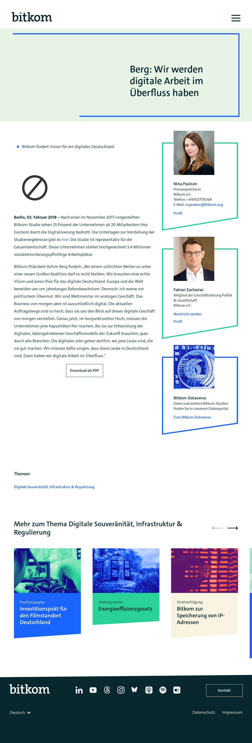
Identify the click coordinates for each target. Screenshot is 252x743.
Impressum (232, 712)
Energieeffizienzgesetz (125, 608)
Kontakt (224, 690)
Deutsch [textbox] (17, 712)
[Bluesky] (134, 693)
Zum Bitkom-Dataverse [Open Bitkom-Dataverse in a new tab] (192, 417)
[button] (232, 528)
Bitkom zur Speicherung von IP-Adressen (201, 615)
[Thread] (107, 693)
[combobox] (21, 713)
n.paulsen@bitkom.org (204, 204)
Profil (178, 213)
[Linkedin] (79, 693)
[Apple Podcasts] (148, 693)
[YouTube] (93, 693)
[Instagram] (121, 693)
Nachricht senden (188, 314)
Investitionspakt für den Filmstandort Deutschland (43, 615)
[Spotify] (162, 693)
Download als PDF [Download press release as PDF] (84, 370)
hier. (65, 239)
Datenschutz (203, 712)
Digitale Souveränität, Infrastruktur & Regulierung (54, 486)
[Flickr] (176, 693)
